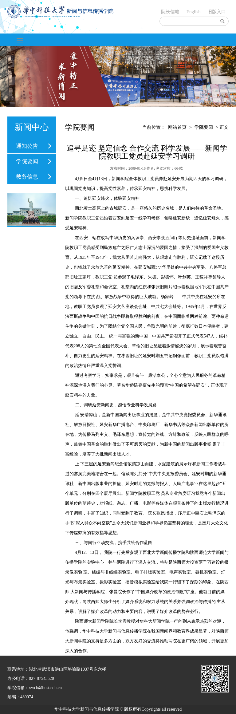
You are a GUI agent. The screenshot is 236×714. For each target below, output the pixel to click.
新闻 (116, 178)
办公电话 (16, 678)
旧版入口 (216, 11)
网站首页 (177, 127)
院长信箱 (170, 11)
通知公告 (27, 146)
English (194, 11)
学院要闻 (27, 161)
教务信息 (27, 177)
